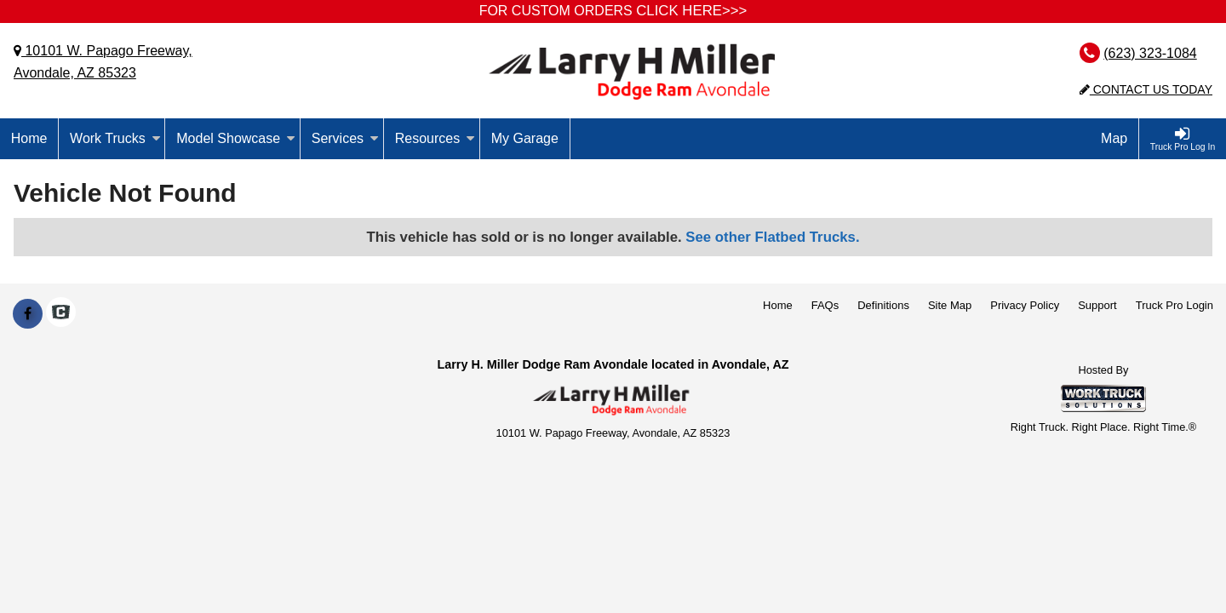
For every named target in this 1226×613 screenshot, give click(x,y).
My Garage (525, 138)
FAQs (825, 305)
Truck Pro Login (1174, 305)
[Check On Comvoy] (61, 314)
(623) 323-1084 (1149, 53)
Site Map (949, 305)
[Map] (1114, 138)
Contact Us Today (1146, 89)
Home (29, 138)
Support (1097, 305)
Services (345, 138)
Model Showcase (235, 138)
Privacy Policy (1024, 305)
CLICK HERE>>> (691, 11)
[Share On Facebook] (28, 314)
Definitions (883, 305)
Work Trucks (115, 138)
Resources (435, 138)
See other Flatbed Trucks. (772, 237)
